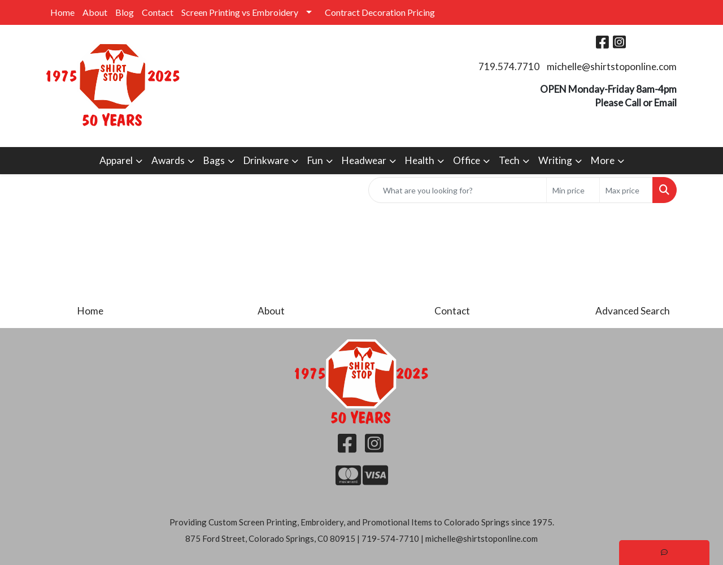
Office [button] (466, 160)
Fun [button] (315, 160)
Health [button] (419, 160)
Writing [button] (555, 160)
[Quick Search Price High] (626, 190)
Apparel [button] (116, 160)
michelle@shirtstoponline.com (612, 66)
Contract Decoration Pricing (380, 12)
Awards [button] (168, 160)
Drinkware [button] (266, 160)
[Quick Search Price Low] (573, 190)
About (94, 12)
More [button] (603, 160)
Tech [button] (509, 160)
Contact (157, 12)
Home (62, 12)
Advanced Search (632, 311)
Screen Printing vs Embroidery (239, 12)
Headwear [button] (364, 160)
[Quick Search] (457, 190)
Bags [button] (214, 160)
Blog (124, 12)
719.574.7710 (508, 66)
